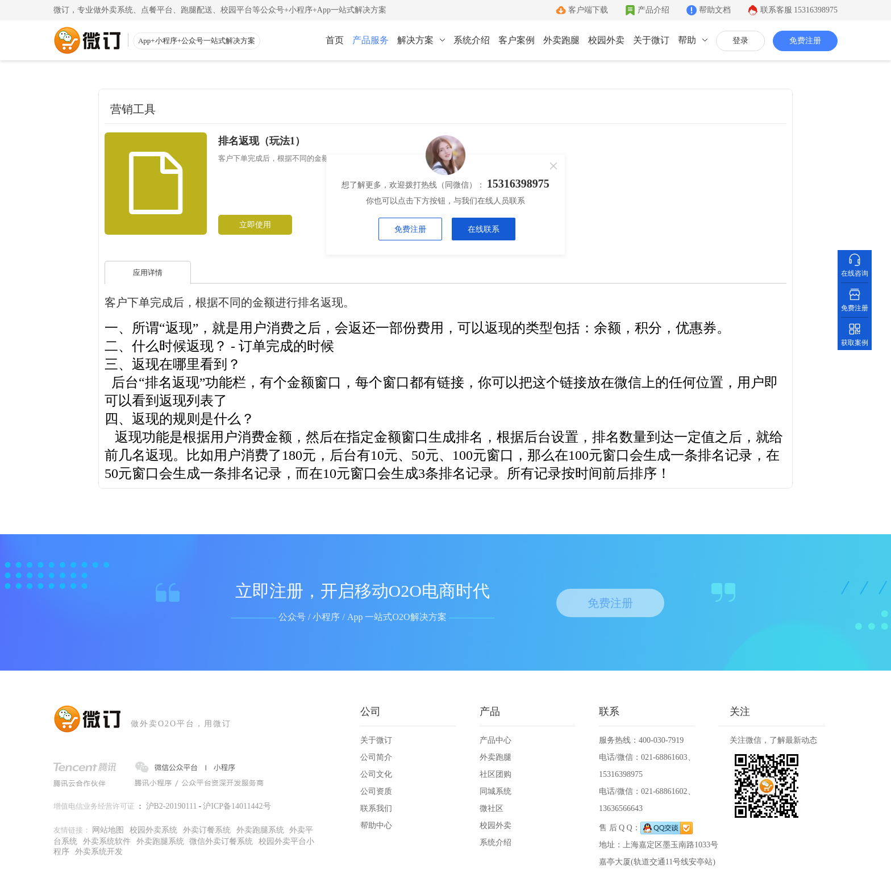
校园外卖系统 (153, 830)
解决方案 (415, 40)
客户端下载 (588, 10)
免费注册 (805, 40)
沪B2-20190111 (171, 806)
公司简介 (376, 757)
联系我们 (376, 808)
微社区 (491, 808)
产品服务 (370, 40)
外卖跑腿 (561, 40)
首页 (335, 40)
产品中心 (495, 740)
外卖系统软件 (107, 841)
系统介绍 (471, 40)
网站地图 (108, 830)
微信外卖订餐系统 (221, 841)
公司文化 (376, 774)
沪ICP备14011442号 (236, 806)
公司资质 (376, 791)
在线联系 (483, 229)
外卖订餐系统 (207, 830)
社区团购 (495, 774)
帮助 (687, 40)
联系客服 (799, 10)
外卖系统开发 (99, 851)
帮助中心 (376, 825)
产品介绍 (653, 10)
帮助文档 (715, 10)
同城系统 (495, 791)
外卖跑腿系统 (260, 830)
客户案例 (516, 40)
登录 (740, 40)
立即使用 (255, 224)
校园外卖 (606, 40)
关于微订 (651, 40)
